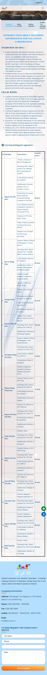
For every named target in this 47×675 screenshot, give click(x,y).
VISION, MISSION (30, 25)
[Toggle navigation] (42, 8)
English (39, 3)
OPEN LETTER (18, 25)
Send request (23, 668)
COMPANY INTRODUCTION (7, 25)
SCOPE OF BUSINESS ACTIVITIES (41, 25)
